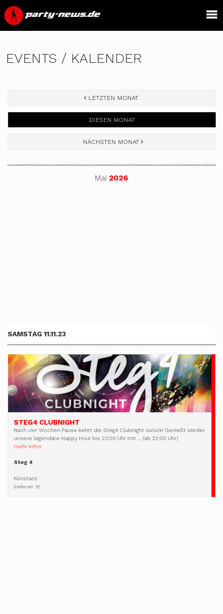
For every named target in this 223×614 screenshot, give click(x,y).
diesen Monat (112, 119)
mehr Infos (28, 446)
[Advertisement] (111, 252)
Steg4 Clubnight (47, 422)
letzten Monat (112, 97)
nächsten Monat (112, 141)
